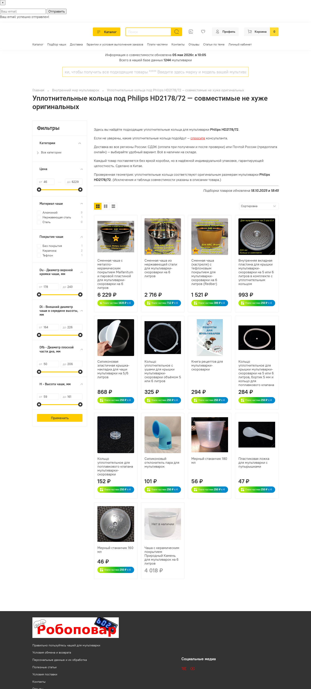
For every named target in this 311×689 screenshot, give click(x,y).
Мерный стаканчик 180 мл (209, 460)
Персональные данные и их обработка (59, 660)
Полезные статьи (44, 667)
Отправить (56, 11)
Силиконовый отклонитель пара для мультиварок (161, 462)
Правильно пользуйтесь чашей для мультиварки (66, 645)
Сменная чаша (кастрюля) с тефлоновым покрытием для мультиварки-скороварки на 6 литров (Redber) (204, 272)
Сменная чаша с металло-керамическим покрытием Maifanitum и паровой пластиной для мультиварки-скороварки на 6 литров (115, 274)
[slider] (39, 189)
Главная (38, 90)
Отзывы (194, 44)
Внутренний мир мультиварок (75, 90)
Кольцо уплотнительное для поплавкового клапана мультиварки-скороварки (115, 466)
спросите (197, 138)
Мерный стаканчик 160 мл (115, 550)
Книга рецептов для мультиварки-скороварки (207, 365)
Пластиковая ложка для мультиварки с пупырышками (253, 462)
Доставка (76, 44)
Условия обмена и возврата (51, 652)
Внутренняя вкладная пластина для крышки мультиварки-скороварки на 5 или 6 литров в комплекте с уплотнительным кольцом (256, 272)
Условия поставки (44, 674)
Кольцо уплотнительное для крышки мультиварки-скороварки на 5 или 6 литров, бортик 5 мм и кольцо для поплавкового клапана (256, 373)
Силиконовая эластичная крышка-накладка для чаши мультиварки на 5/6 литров (113, 369)
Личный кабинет (240, 44)
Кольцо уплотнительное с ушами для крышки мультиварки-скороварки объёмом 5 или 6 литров (162, 371)
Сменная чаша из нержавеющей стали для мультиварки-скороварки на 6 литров (160, 268)
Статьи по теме (214, 44)
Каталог (107, 32)
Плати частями (157, 44)
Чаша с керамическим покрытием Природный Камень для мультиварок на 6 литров (161, 555)
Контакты (178, 44)
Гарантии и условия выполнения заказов (115, 44)
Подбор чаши (56, 44)
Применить (60, 418)
